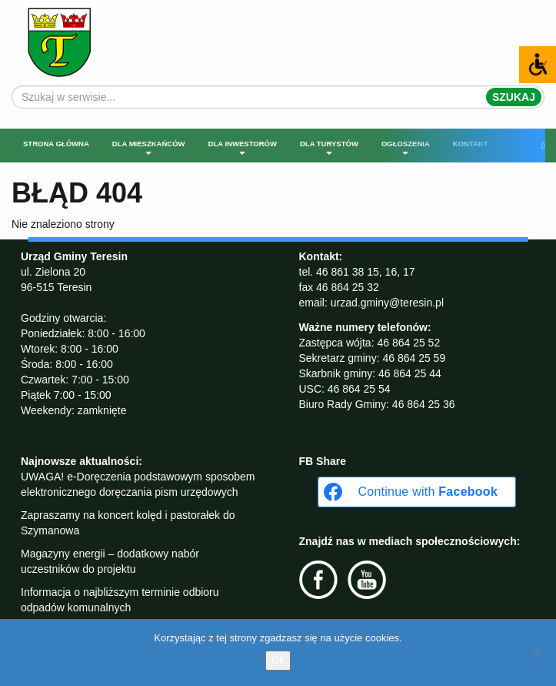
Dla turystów (329, 147)
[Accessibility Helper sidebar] (537, 64)
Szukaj (513, 97)
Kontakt (470, 143)
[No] (536, 653)
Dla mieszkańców (148, 147)
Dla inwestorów (242, 147)
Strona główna (56, 143)
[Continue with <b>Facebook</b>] (417, 492)
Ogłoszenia (405, 147)
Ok (278, 660)
